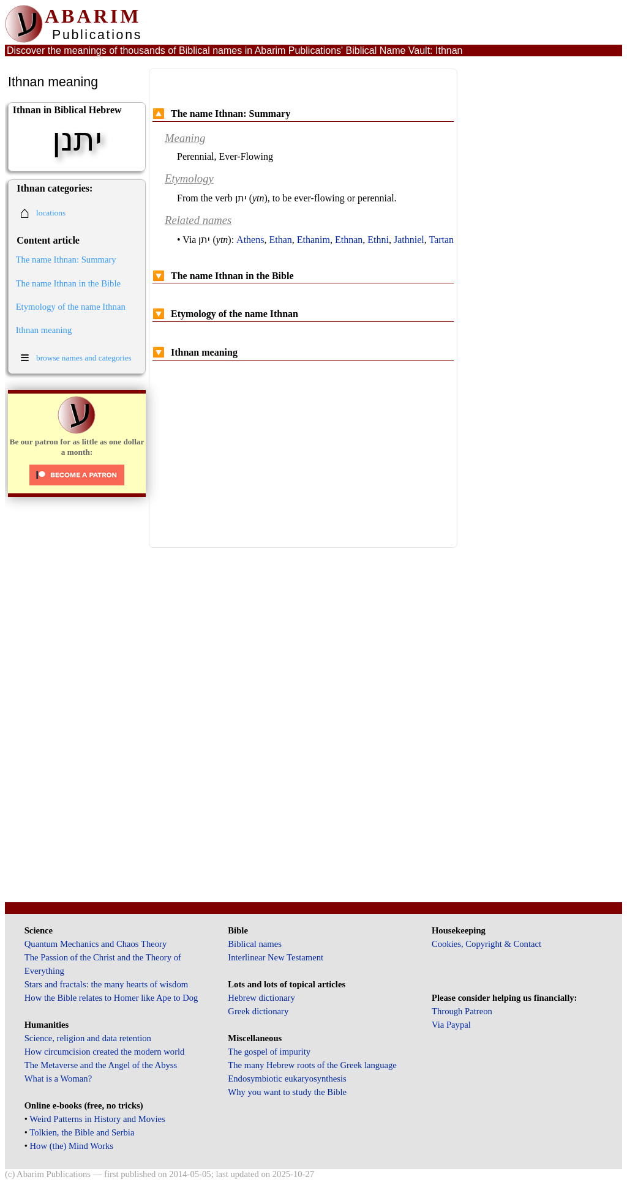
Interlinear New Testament (275, 957)
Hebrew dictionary (261, 998)
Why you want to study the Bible (287, 1092)
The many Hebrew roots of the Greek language (312, 1065)
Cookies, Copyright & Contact (486, 944)
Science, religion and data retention (87, 1038)
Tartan (441, 239)
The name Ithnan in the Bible (68, 283)
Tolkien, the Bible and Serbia (81, 1132)
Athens (250, 239)
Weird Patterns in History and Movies (97, 1119)
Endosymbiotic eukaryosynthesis (287, 1078)
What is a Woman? (58, 1078)
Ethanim (313, 239)
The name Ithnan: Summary (66, 259)
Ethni (378, 239)
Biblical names (255, 944)
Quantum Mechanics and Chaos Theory (95, 944)
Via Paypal (451, 1025)
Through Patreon (462, 1011)
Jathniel (409, 239)
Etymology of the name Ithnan (71, 307)
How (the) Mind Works (72, 1146)
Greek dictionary (258, 1011)
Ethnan (348, 239)
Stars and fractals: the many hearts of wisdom (106, 984)
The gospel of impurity (269, 1051)
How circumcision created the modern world (104, 1051)
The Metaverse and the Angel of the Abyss (101, 1065)
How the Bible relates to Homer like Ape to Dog (111, 998)
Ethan (280, 239)
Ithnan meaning (44, 330)
